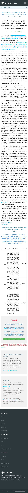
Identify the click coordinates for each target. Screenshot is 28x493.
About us (3, 456)
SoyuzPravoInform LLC (20, 491)
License (13, 328)
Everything (4, 430)
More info (3, 347)
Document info (5, 7)
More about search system (10, 370)
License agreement (6, 448)
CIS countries (4, 438)
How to (3, 423)
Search (3, 417)
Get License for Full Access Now (14, 339)
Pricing (3, 441)
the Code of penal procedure (18, 35)
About (2, 420)
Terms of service (5, 463)
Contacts (3, 460)
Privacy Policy (4, 466)
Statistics (3, 427)
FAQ (2, 445)
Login (5, 328)
